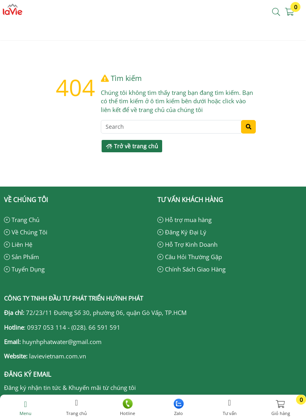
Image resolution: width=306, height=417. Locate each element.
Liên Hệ (18, 244)
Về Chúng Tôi (25, 232)
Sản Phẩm (21, 257)
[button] (276, 12)
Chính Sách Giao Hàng (191, 269)
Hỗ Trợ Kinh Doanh (187, 244)
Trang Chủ (21, 220)
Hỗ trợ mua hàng (184, 220)
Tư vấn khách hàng (190, 199)
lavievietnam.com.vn (57, 356)
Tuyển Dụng (24, 269)
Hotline (127, 407)
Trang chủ (76, 407)
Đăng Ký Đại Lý (181, 232)
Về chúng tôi (26, 199)
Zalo (178, 407)
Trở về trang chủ (132, 146)
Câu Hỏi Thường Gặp (189, 257)
